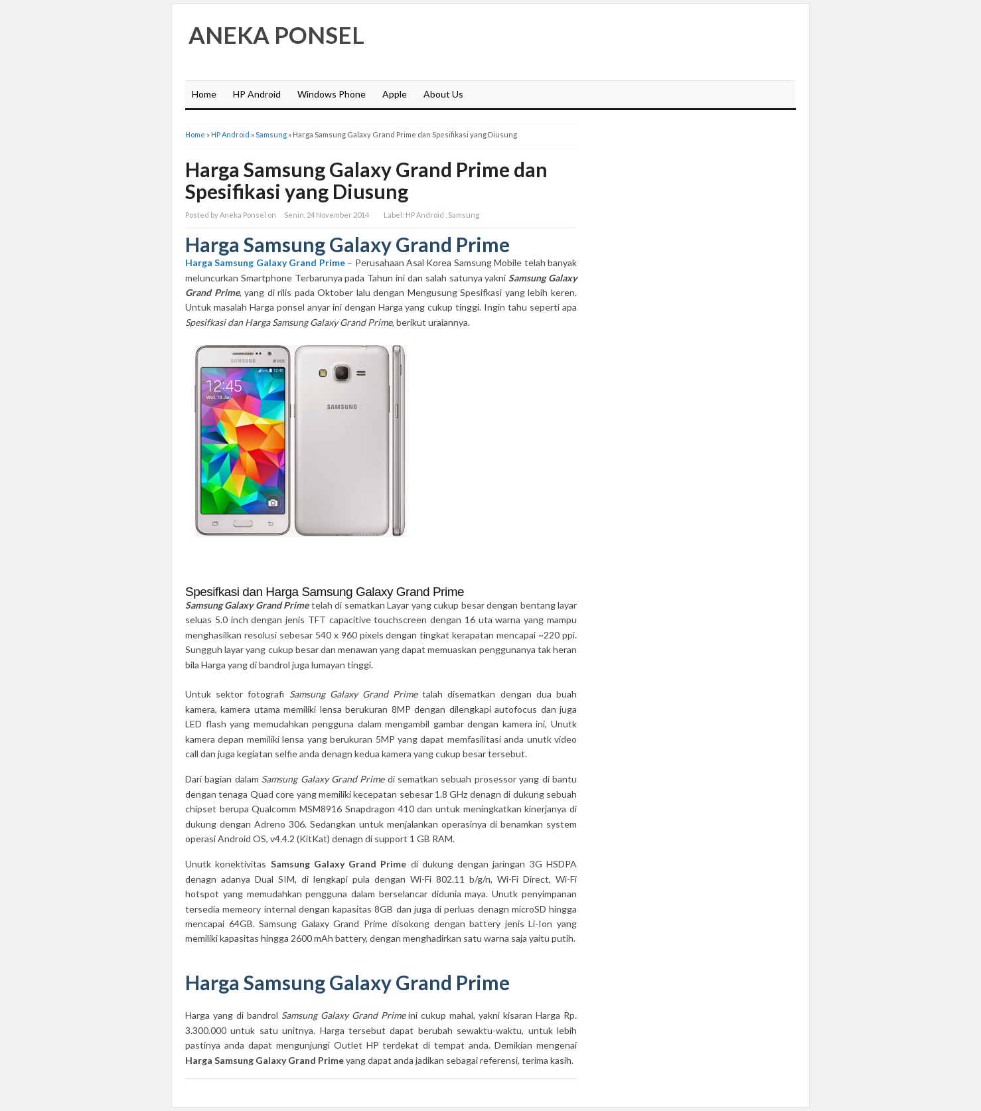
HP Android (257, 94)
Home (204, 94)
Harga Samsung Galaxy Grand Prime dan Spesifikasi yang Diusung (366, 180)
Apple (394, 94)
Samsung (271, 134)
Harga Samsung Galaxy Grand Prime (265, 262)
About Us (443, 94)
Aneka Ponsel (276, 34)
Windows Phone (331, 94)
